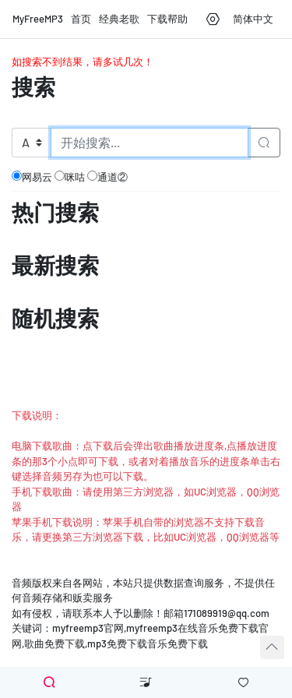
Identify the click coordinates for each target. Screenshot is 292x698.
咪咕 (70, 177)
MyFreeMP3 (37, 18)
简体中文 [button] (253, 18)
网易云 (32, 177)
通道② (107, 177)
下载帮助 (167, 18)
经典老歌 (119, 18)
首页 (81, 18)
